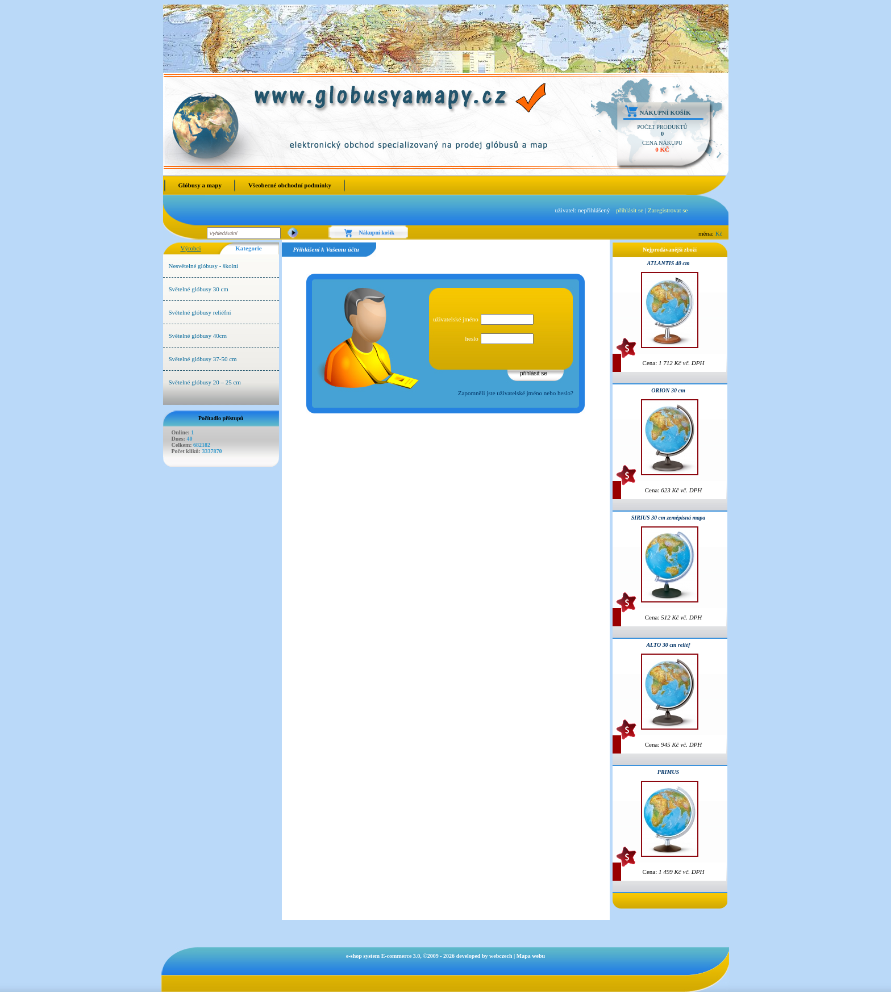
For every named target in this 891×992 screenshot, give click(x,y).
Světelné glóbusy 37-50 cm (203, 358)
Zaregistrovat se (668, 210)
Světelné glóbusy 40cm (198, 335)
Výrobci (190, 248)
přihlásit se (629, 210)
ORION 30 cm (668, 390)
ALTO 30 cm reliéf (668, 645)
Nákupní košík (665, 112)
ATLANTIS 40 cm (668, 263)
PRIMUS (668, 772)
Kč (719, 233)
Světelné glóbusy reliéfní (200, 312)
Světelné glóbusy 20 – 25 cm (205, 382)
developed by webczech (484, 956)
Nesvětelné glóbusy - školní (204, 265)
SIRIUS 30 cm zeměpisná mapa (668, 517)
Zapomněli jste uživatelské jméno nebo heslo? (515, 393)
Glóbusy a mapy (200, 185)
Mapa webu (531, 956)
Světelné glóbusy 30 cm (198, 289)
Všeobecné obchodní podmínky (289, 185)
